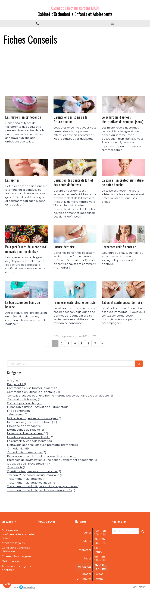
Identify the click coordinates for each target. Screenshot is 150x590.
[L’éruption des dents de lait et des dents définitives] (75, 167)
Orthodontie (15, 448)
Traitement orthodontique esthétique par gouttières (42, 486)
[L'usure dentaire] (75, 234)
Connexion (139, 586)
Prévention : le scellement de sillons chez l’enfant (40, 456)
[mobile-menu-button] (112, 23)
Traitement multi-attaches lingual (29, 482)
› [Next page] (102, 343)
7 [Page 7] (95, 343)
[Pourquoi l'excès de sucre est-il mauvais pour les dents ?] (26, 234)
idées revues (15, 414)
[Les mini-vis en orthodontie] (26, 104)
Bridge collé (15, 384)
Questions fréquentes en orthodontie (32, 471)
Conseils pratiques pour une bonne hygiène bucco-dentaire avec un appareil (59, 395)
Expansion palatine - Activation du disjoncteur (37, 407)
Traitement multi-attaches (25, 478)
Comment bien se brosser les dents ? (32, 388)
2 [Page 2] (61, 343)
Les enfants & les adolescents (27, 441)
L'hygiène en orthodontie (24, 426)
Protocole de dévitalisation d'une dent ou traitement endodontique (52, 459)
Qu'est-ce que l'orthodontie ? (27, 463)
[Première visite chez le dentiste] (75, 289)
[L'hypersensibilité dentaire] (123, 234)
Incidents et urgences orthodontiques (32, 418)
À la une (13, 380)
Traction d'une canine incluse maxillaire (33, 475)
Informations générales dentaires (29, 422)
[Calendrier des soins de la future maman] (75, 104)
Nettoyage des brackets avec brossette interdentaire (43, 444)
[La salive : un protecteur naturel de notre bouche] (123, 167)
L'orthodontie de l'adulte (24, 429)
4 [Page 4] (75, 343)
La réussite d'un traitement (25, 433)
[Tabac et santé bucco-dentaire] (123, 289)
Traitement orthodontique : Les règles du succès (39, 490)
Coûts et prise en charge (24, 403)
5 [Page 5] (82, 343)
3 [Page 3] (68, 343)
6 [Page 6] (88, 343)
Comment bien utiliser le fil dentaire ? (32, 392)
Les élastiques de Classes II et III (28, 437)
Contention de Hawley (22, 399)
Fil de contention (18, 410)
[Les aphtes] (26, 167)
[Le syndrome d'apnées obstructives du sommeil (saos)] (123, 104)
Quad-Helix (15, 467)
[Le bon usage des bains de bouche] (26, 289)
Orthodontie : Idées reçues (25, 452)
